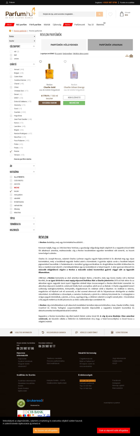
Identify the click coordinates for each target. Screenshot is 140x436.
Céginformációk (86, 359)
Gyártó (22, 64)
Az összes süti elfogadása (46, 430)
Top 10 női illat (85, 386)
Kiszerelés (22, 230)
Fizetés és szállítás (127, 3)
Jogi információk (119, 358)
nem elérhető (74, 97)
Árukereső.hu (34, 405)
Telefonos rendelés (54, 358)
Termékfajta (22, 224)
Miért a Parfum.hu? (87, 361)
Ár (22, 166)
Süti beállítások (53, 363)
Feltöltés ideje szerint (80, 54)
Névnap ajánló (118, 385)
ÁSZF (114, 363)
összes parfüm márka (22, 159)
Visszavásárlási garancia (54, 332)
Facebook (116, 380)
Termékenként (131, 55)
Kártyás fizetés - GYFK (56, 380)
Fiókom (10, 2)
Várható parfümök (87, 383)
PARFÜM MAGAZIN (88, 381)
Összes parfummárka (55, 361)
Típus (22, 218)
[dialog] (70, 426)
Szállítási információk (21, 332)
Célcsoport (22, 46)
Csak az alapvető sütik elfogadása (113, 430)
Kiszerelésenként (127, 56)
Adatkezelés (117, 361)
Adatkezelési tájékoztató (57, 383)
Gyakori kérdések (25, 361)
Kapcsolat (22, 359)
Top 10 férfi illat (86, 388)
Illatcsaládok (117, 388)
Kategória (22, 171)
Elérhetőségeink (119, 332)
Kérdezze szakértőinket (86, 332)
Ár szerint (58, 54)
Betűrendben (67, 54)
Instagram (116, 383)
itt (31, 423)
